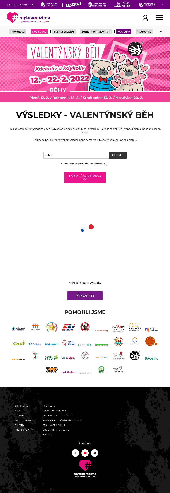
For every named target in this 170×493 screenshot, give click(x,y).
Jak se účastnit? (24, 420)
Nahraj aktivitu (64, 31)
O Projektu (21, 406)
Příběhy (19, 425)
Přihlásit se (85, 295)
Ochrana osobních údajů (58, 415)
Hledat (117, 155)
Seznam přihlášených (96, 31)
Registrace (39, 31)
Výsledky (124, 31)
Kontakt (47, 434)
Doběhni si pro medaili (56, 430)
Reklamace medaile (54, 425)
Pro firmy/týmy (24, 430)
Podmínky (144, 31)
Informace (17, 31)
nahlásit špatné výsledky (85, 282)
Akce (17, 410)
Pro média (49, 406)
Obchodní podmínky (54, 410)
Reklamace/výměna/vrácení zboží (62, 420)
